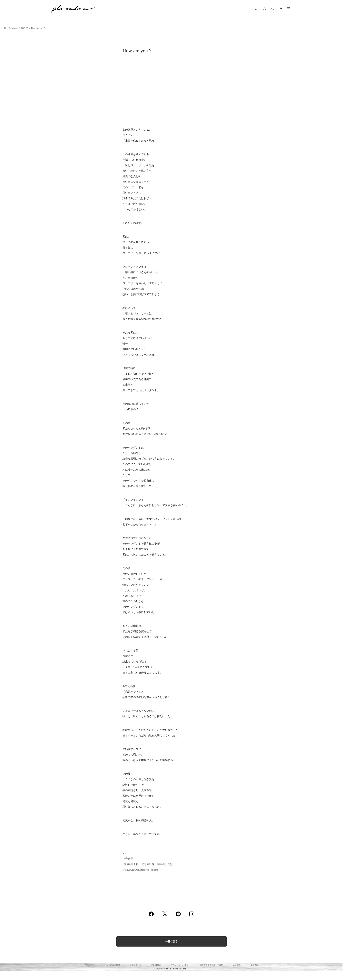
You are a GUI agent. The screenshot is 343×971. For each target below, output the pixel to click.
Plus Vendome (11, 28)
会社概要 (237, 965)
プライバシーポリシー (180, 965)
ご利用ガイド (91, 965)
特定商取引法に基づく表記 (211, 965)
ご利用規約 (156, 965)
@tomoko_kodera (148, 869)
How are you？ (38, 28)
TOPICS (24, 28)
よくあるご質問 (113, 965)
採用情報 (254, 965)
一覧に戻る (171, 941)
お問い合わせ (135, 965)
